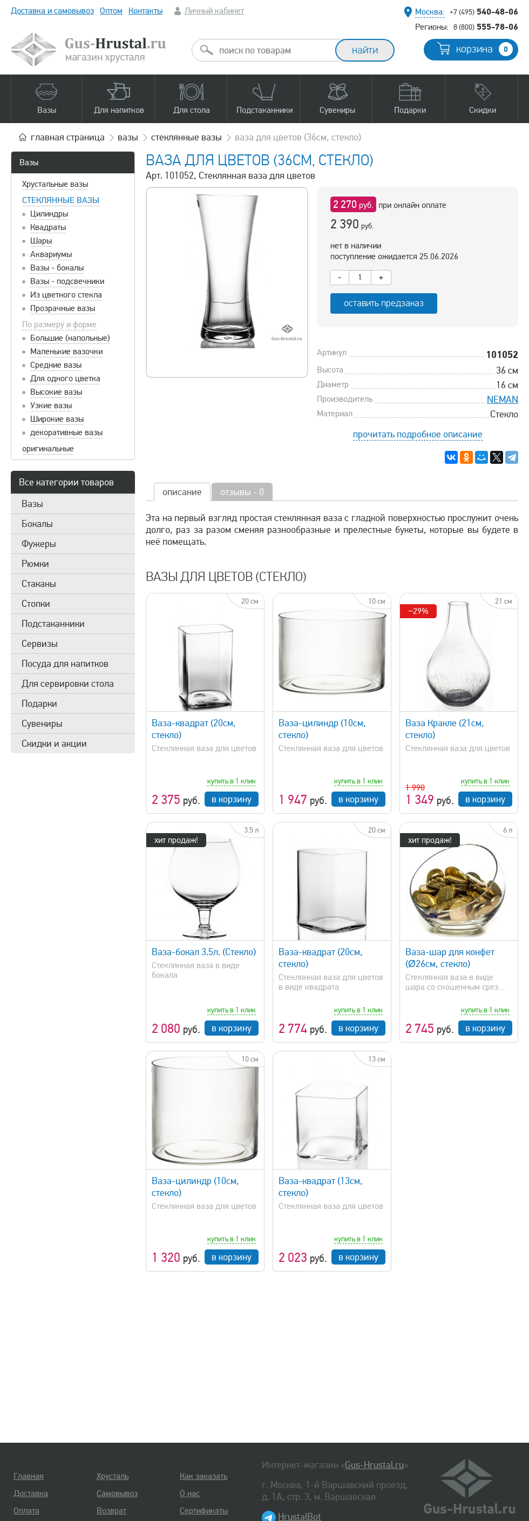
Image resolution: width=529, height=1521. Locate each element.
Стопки (36, 604)
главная (68, 137)
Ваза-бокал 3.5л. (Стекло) (204, 952)
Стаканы (39, 584)
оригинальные (48, 448)
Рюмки (35, 564)
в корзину (232, 799)
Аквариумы (51, 254)
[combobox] (273, 50)
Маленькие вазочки (66, 351)
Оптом (111, 10)
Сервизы (40, 644)
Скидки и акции (54, 743)
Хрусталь (112, 1476)
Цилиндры (49, 213)
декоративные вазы (66, 432)
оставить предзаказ (384, 303)
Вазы (28, 162)
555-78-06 (485, 26)
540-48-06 (484, 11)
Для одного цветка (65, 378)
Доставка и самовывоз (52, 10)
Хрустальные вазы (55, 184)
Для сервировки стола (68, 683)
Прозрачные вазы (62, 308)
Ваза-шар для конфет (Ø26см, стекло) (449, 958)
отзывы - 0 (242, 492)
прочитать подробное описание (418, 434)
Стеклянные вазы (60, 200)
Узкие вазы (51, 405)
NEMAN (502, 399)
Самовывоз (117, 1493)
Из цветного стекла (66, 294)
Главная (28, 1476)
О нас (190, 1493)
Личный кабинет (214, 10)
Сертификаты (204, 1510)
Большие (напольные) (70, 338)
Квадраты (48, 227)
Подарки (39, 703)
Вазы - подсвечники (67, 281)
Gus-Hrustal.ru (374, 1465)
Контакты (145, 10)
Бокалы (37, 524)
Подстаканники (53, 624)
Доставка (30, 1493)
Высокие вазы (56, 392)
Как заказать (203, 1476)
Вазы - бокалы (57, 267)
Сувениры (42, 723)
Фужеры (39, 544)
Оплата (26, 1510)
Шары (41, 240)
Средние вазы (56, 365)
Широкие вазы (57, 419)
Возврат (111, 1510)
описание (182, 492)
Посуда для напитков (65, 664)
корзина (484, 49)
